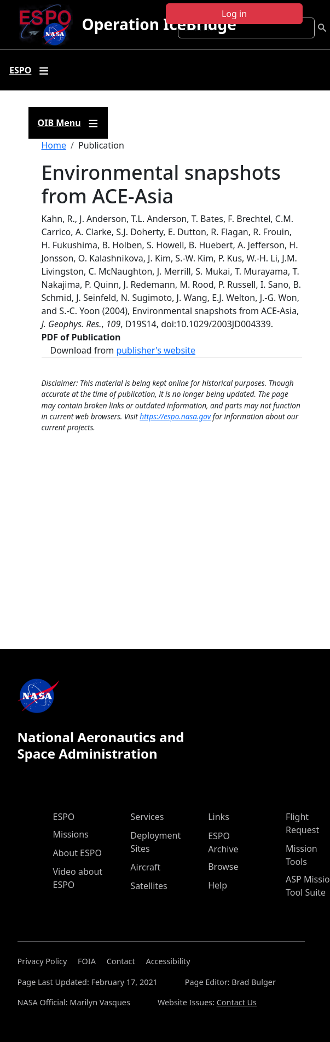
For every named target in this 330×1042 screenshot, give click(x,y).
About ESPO (77, 853)
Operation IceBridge (159, 24)
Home (54, 145)
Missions (71, 834)
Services (147, 817)
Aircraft (145, 867)
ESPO (64, 817)
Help (217, 885)
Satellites (148, 886)
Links (218, 817)
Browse (223, 867)
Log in (234, 14)
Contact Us (237, 1002)
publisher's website (155, 350)
